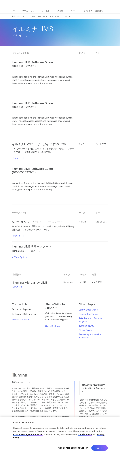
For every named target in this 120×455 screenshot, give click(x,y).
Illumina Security (86, 325)
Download (17, 287)
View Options (20, 257)
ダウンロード (18, 158)
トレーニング (67, 16)
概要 (33, 16)
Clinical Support (86, 330)
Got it (99, 448)
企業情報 (60, 12)
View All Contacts (20, 319)
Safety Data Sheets (88, 309)
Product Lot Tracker (89, 314)
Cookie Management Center (28, 434)
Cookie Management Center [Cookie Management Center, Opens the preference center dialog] (73, 448)
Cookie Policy (85, 434)
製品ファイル (42, 16)
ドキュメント (54, 16)
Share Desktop (52, 326)
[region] (60, 436)
